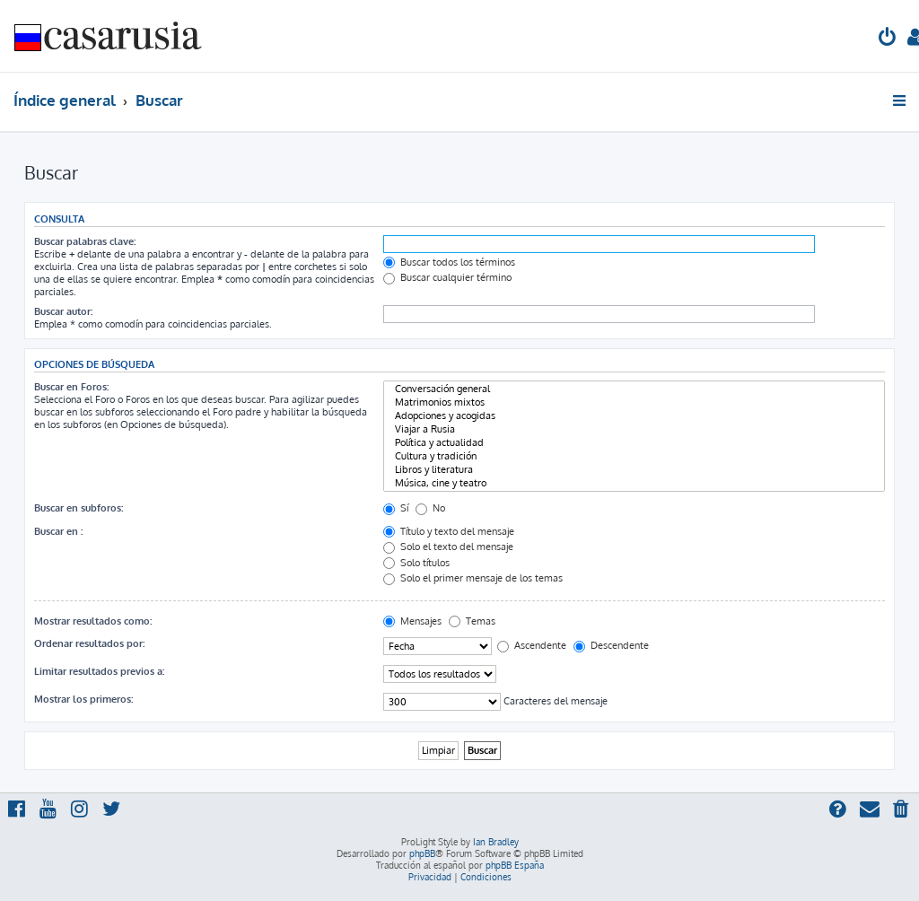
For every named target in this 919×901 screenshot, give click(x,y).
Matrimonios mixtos (634, 402)
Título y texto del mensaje (448, 531)
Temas (472, 621)
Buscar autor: (63, 311)
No (430, 508)
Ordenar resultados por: (89, 643)
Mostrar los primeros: (83, 699)
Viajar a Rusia (634, 429)
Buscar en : (58, 531)
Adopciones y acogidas (634, 416)
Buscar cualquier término (447, 277)
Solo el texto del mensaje (448, 546)
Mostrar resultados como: (93, 621)
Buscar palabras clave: (85, 241)
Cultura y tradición (634, 456)
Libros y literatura (634, 470)
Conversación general (634, 389)
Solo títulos (416, 562)
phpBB (422, 853)
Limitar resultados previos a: (99, 671)
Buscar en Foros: (71, 387)
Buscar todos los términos (449, 262)
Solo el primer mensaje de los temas (473, 578)
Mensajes (412, 621)
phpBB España (515, 865)
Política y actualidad (634, 443)
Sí (395, 508)
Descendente (611, 645)
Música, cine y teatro (634, 483)
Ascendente (531, 645)
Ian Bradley (496, 841)
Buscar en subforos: (78, 508)
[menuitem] (887, 39)
